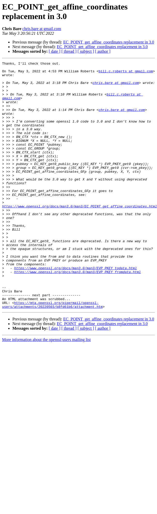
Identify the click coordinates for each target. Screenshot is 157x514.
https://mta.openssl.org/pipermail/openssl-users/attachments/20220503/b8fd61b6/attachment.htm (52, 353)
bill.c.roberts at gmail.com (125, 73)
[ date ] (54, 51)
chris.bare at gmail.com (41, 29)
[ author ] (103, 51)
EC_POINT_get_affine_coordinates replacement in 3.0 (108, 42)
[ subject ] (86, 51)
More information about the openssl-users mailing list (46, 389)
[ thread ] (69, 51)
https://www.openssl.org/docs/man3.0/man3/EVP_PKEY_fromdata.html (77, 314)
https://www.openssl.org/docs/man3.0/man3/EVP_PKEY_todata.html (75, 309)
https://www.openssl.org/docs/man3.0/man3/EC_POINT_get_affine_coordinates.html (79, 235)
